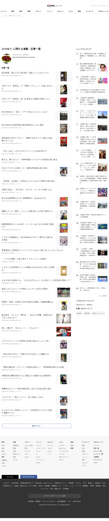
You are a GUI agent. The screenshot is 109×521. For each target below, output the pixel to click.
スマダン (62, 445)
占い (60, 486)
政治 (3, 451)
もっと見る (103, 296)
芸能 (28, 11)
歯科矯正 (98, 486)
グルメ (38, 457)
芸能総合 (16, 445)
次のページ (37, 426)
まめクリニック (48, 483)
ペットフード (45, 489)
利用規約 (38, 501)
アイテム (78, 483)
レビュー (39, 445)
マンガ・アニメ (41, 448)
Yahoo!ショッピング (98, 313)
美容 (104, 486)
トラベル (62, 454)
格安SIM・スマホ (100, 483)
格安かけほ (23, 486)
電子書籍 (65, 489)
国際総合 (4, 460)
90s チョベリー (63, 457)
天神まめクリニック (60, 483)
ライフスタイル (64, 451)
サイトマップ (97, 460)
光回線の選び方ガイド (27, 483)
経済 (3, 448)
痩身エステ (58, 489)
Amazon (79, 313)
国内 (12, 11)
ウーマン (65, 486)
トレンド (49, 11)
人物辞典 (96, 457)
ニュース (3, 11)
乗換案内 (85, 486)
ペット (50, 454)
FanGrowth (38, 483)
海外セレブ (16, 454)
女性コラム (62, 448)
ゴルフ (27, 454)
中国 (3, 463)
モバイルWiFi (33, 486)
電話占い (90, 483)
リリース (96, 445)
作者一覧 (96, 448)
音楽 (14, 451)
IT (36, 454)
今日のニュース (103, 11)
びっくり (50, 445)
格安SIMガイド (8, 486)
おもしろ (60, 11)
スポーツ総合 (29, 445)
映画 (14, 448)
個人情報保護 (61, 501)
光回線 (16, 486)
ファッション (40, 460)
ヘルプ (95, 462)
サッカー (27, 451)
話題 (72, 448)
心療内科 (71, 483)
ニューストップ (95, 5)
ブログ (84, 483)
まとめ (4, 454)
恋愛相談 (54, 486)
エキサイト (104, 5)
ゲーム (38, 451)
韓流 (14, 457)
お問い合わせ (77, 501)
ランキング (89, 11)
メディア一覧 (97, 451)
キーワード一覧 (98, 454)
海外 (20, 11)
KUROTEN (15, 483)
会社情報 (31, 501)
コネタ (50, 448)
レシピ (72, 486)
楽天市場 (87, 313)
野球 (26, 448)
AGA (51, 489)
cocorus (40, 486)
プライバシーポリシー (49, 501)
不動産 (92, 486)
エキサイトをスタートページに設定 (54, 496)
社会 (3, 445)
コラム (70, 11)
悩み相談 (47, 486)
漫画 (79, 11)
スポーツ (38, 11)
